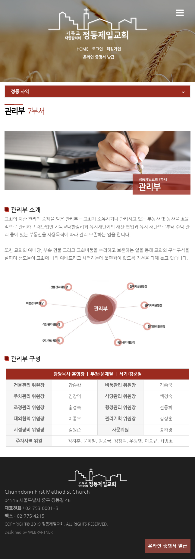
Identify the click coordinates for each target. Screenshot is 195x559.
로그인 (97, 49)
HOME (82, 49)
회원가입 (113, 49)
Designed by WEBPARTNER (29, 532)
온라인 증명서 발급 (98, 57)
